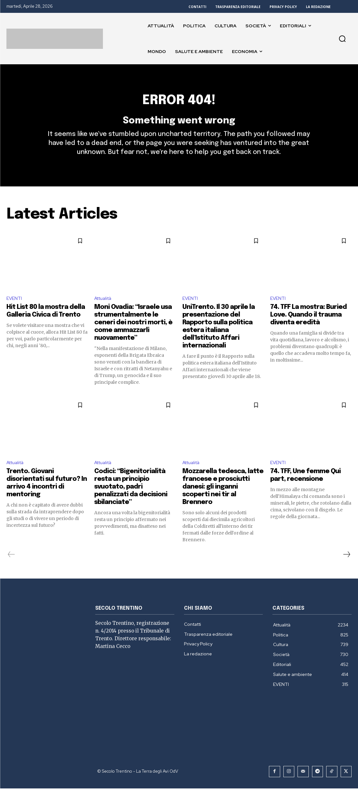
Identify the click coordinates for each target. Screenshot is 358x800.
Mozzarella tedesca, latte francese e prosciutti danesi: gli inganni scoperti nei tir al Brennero (222, 499)
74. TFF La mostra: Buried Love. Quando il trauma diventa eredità (308, 326)
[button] (342, 38)
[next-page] (346, 567)
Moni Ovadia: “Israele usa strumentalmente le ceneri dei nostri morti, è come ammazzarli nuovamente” (133, 334)
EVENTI (15, 309)
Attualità (105, 309)
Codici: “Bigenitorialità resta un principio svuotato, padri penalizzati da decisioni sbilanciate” (130, 499)
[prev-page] (11, 567)
